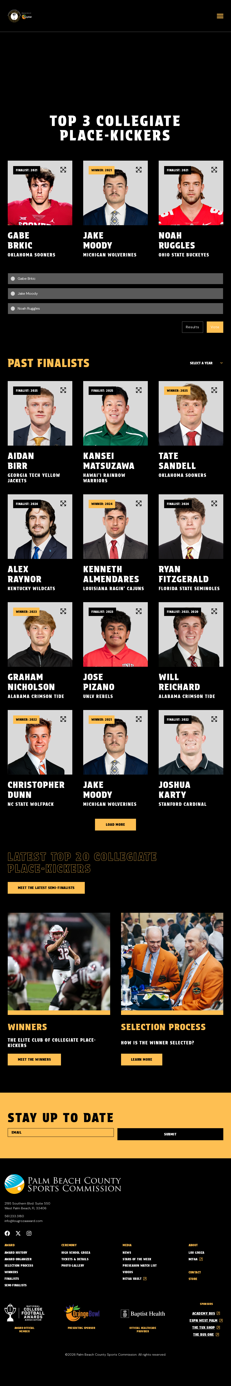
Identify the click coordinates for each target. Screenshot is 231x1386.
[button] (220, 15)
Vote (215, 327)
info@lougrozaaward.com (24, 1220)
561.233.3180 (14, 1216)
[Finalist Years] (205, 363)
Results (192, 327)
